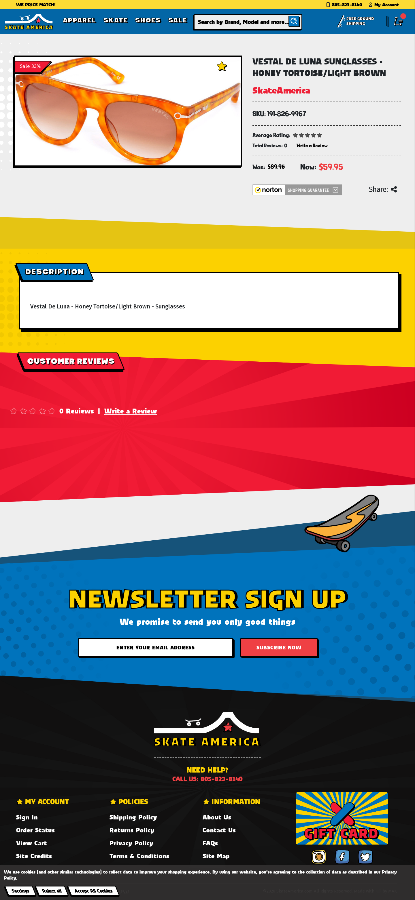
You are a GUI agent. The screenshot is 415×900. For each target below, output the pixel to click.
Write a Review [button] (312, 145)
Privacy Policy (131, 842)
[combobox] (248, 22)
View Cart (31, 842)
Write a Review (130, 411)
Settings (20, 890)
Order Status (35, 829)
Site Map (216, 855)
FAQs (210, 842)
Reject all (52, 890)
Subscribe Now (278, 647)
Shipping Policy (133, 817)
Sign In (27, 817)
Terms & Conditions (139, 855)
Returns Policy (132, 829)
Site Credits (34, 855)
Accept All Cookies (93, 890)
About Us (217, 817)
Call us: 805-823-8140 (207, 778)
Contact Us (219, 829)
